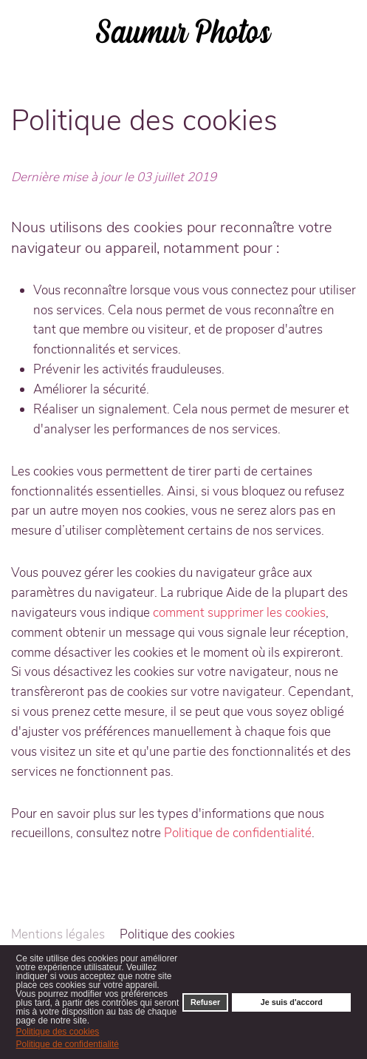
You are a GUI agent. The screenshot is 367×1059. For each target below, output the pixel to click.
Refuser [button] (205, 1002)
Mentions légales (58, 934)
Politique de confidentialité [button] (67, 1044)
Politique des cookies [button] (58, 1031)
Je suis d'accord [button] (292, 1002)
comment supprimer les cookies (239, 612)
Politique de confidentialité (238, 833)
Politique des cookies (177, 934)
